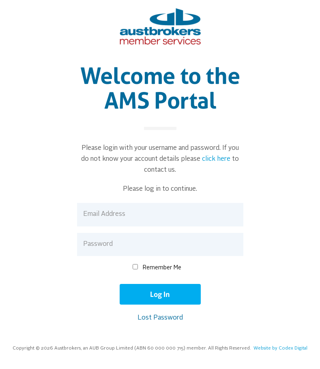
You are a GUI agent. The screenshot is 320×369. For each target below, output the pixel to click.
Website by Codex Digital (280, 348)
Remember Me (162, 268)
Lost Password (160, 318)
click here (216, 159)
